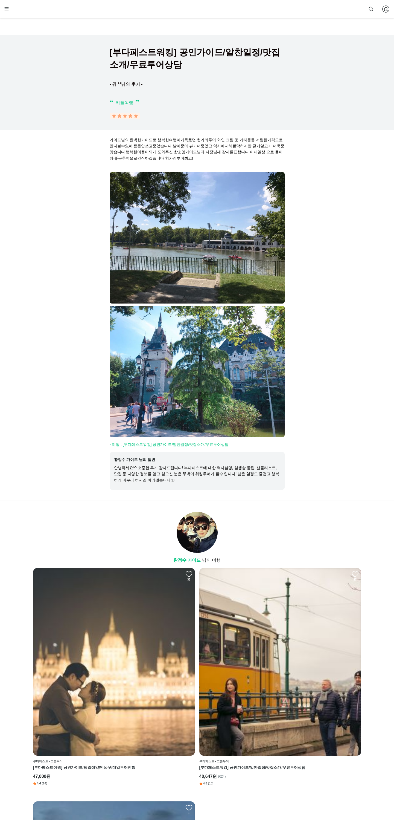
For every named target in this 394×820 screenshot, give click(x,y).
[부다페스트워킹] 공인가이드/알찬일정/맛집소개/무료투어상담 (155, 675)
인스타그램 (234, 742)
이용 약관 (178, 751)
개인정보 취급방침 (184, 759)
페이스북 (233, 734)
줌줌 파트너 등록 (305, 9)
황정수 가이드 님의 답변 (135, 460)
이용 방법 (178, 742)
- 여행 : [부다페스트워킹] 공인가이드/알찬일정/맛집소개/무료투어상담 (169, 445)
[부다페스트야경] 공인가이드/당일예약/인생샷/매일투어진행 (70, 675)
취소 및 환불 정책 (184, 767)
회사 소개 (178, 734)
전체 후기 (233, 759)
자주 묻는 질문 (182, 784)
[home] (43, 11)
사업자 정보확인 (251, 800)
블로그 (233, 751)
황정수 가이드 (187, 561)
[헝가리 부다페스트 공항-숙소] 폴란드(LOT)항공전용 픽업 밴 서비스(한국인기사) (238, 675)
